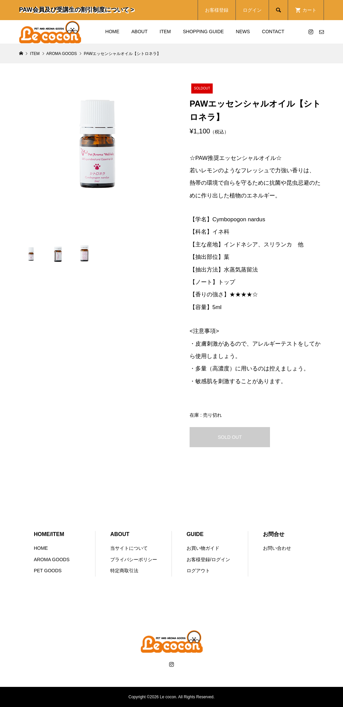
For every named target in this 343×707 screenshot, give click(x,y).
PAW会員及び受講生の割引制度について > (76, 9)
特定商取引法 (124, 570)
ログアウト (198, 570)
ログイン (252, 10)
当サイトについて (129, 548)
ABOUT (139, 31)
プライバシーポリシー (133, 559)
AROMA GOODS (52, 559)
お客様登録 (216, 10)
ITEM (165, 31)
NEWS (243, 31)
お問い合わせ (277, 548)
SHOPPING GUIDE (203, 31)
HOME (112, 31)
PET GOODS (48, 570)
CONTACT (273, 31)
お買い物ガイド (203, 548)
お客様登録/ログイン (208, 559)
